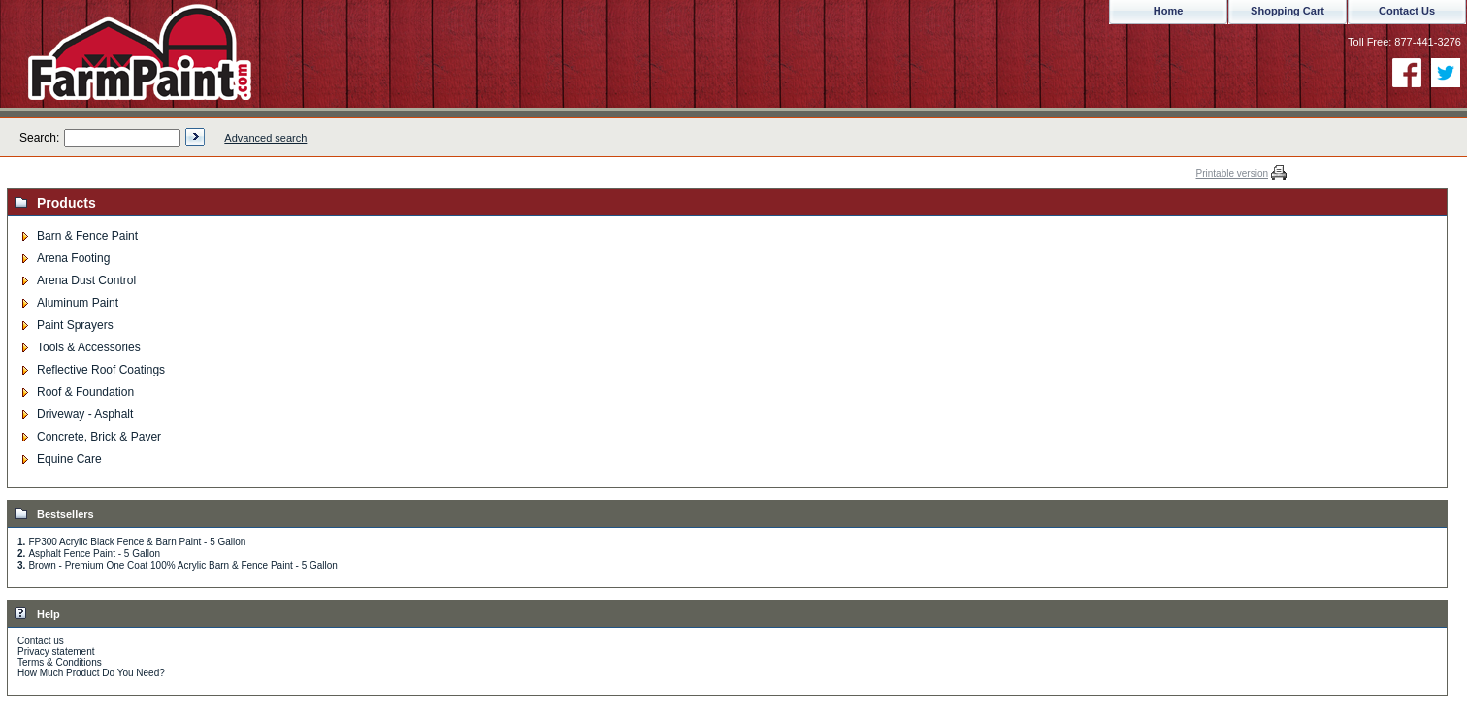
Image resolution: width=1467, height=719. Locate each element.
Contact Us (1407, 10)
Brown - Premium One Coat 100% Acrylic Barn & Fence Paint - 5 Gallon (182, 565)
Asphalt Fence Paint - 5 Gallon (94, 553)
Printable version (1232, 173)
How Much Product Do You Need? (91, 673)
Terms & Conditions (59, 662)
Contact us (40, 641)
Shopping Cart (1287, 10)
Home (1169, 10)
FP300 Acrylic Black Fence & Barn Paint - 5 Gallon (136, 542)
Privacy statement (55, 651)
